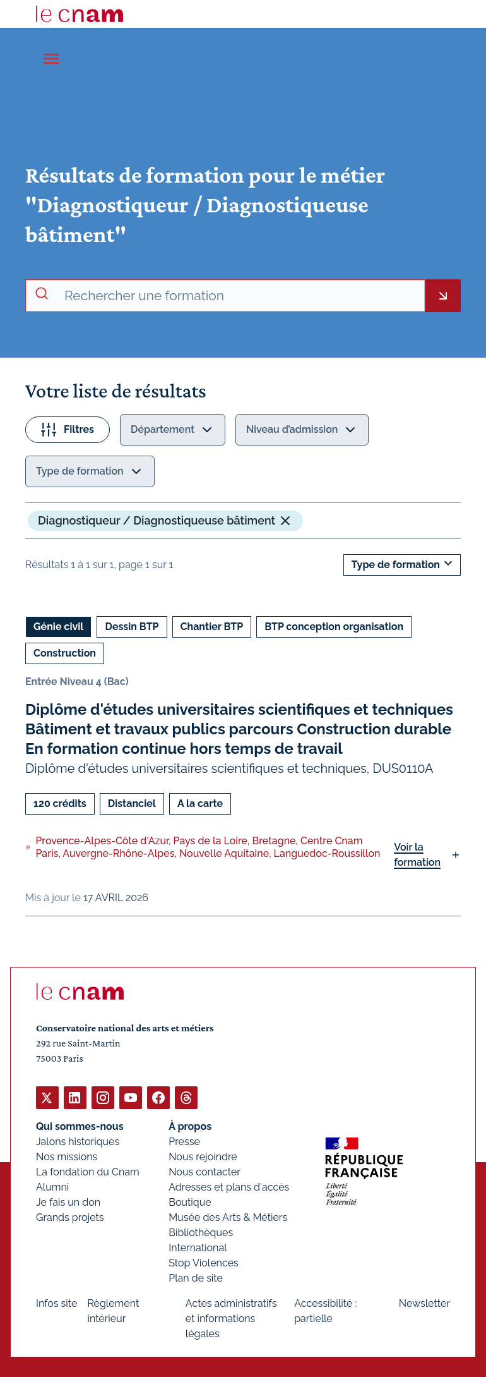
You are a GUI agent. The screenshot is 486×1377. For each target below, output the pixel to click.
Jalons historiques (77, 1141)
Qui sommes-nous (80, 1126)
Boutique (190, 1202)
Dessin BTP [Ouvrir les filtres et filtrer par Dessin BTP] (131, 627)
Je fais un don (68, 1202)
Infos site (56, 1303)
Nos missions (66, 1156)
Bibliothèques (201, 1232)
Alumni (52, 1186)
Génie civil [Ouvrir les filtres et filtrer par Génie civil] (58, 627)
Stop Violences (204, 1262)
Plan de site (196, 1277)
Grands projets (70, 1217)
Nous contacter (204, 1171)
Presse (184, 1141)
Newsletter (424, 1303)
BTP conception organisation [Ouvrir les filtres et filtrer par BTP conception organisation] (333, 627)
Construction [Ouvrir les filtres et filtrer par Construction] (64, 653)
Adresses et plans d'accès (229, 1186)
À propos (190, 1126)
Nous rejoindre (203, 1156)
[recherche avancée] (239, 296)
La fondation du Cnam (87, 1171)
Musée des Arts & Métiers (228, 1217)
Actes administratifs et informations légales (231, 1318)
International (198, 1247)
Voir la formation (417, 854)
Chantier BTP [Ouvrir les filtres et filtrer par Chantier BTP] (212, 627)
